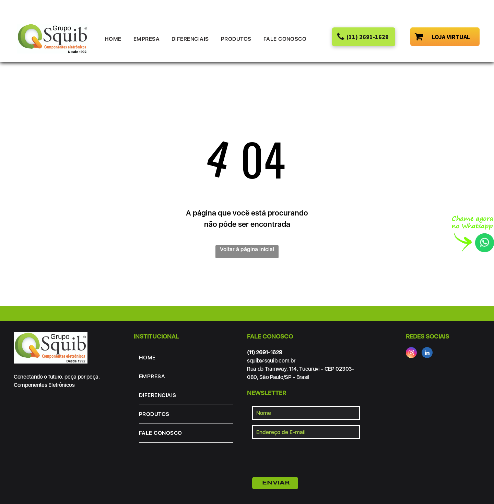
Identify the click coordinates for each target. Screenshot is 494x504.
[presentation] (304, 456)
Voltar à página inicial (247, 249)
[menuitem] (115, 39)
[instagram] (411, 353)
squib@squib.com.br (271, 360)
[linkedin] (427, 353)
